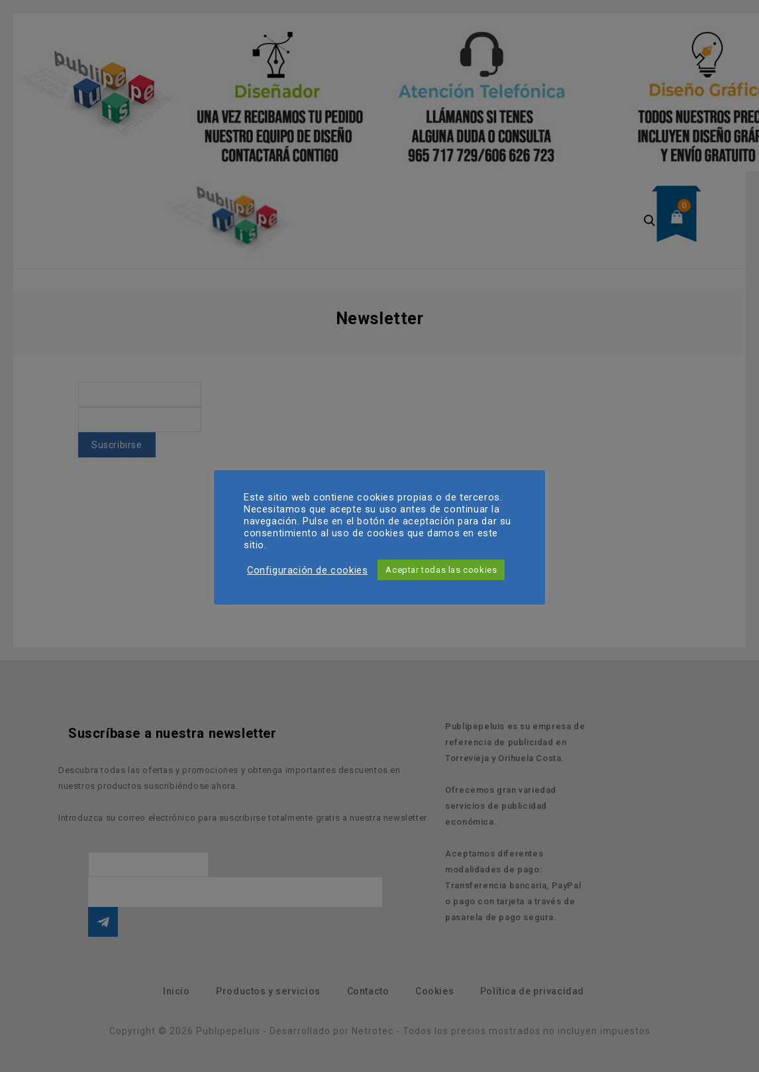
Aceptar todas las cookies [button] (441, 570)
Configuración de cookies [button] (307, 570)
